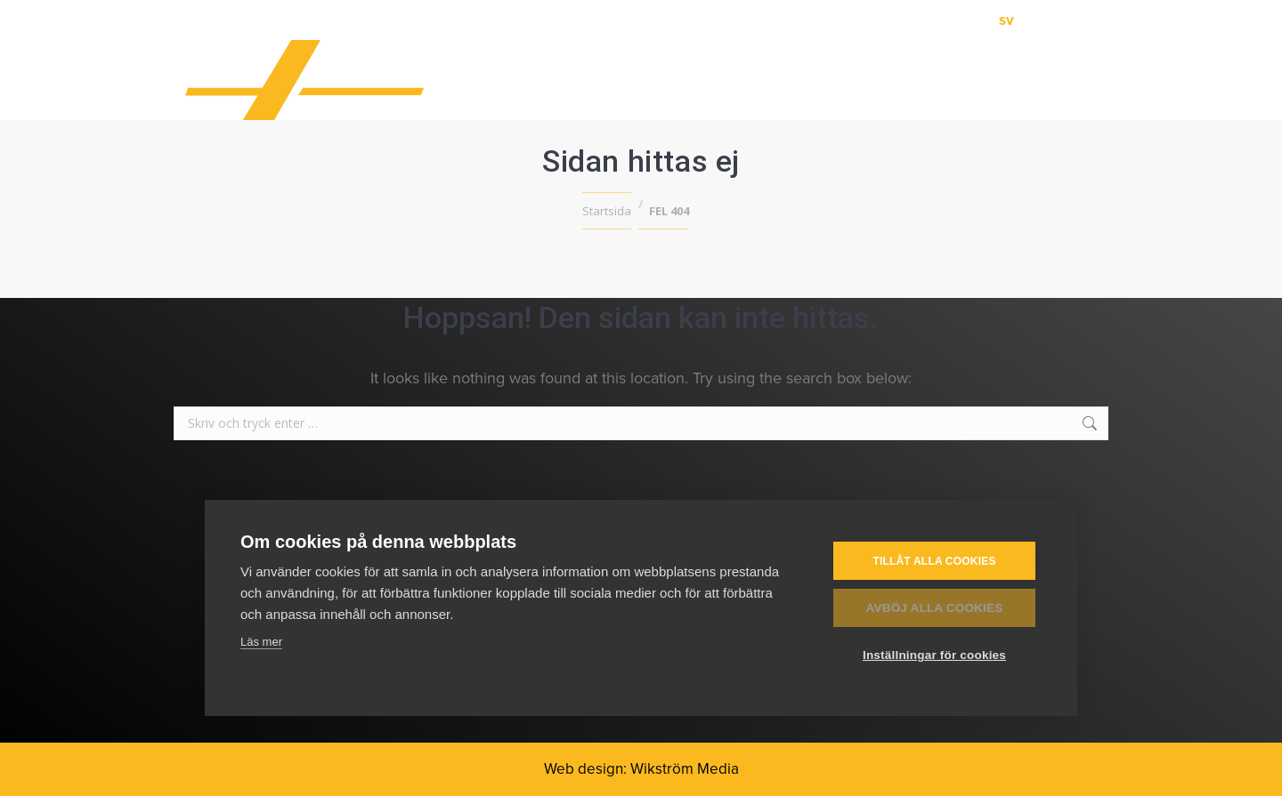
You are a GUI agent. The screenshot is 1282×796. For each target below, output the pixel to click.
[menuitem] (1006, 20)
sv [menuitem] (1006, 20)
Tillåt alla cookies (933, 560)
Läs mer (261, 641)
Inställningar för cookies (934, 655)
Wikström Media (684, 769)
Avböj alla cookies (934, 608)
